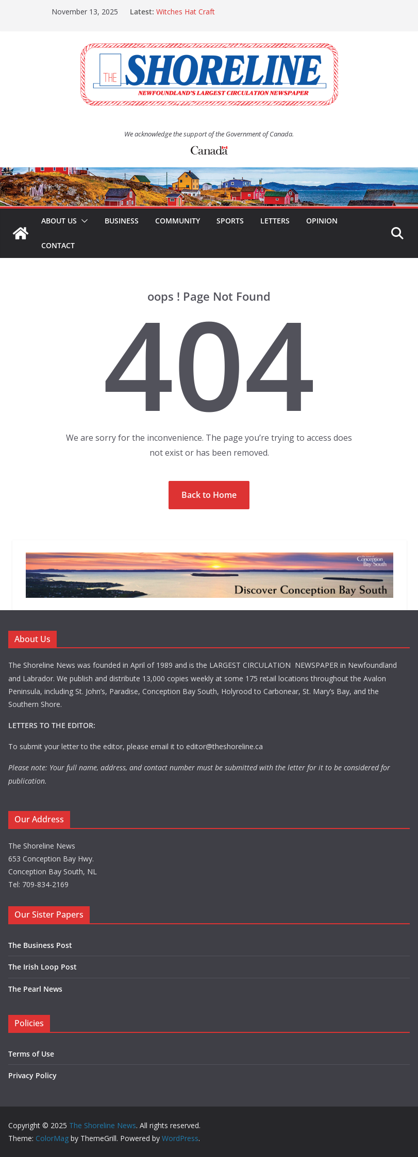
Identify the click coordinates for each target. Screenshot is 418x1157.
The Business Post (40, 945)
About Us (59, 221)
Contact (58, 245)
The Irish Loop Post (42, 967)
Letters (275, 221)
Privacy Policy (32, 1075)
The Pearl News (35, 989)
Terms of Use (31, 1054)
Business (122, 221)
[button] (82, 221)
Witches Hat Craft (185, 11)
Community (177, 221)
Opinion (322, 221)
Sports (230, 221)
